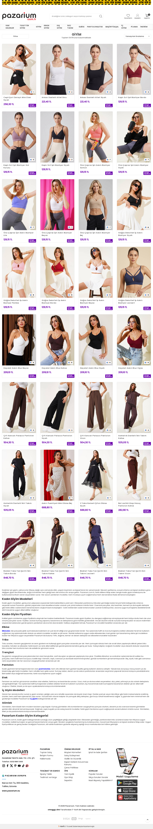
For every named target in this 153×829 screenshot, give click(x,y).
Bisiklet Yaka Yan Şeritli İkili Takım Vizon (131, 572)
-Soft (61, 826)
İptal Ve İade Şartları (98, 752)
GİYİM (38, 26)
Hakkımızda (45, 759)
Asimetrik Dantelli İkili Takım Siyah (17, 504)
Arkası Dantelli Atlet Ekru (54, 97)
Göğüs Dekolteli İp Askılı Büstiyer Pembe (15, 301)
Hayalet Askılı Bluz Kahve (54, 368)
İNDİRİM (143, 26)
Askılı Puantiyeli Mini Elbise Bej (57, 503)
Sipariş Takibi (46, 774)
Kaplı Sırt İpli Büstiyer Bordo (132, 97)
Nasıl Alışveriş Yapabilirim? (101, 780)
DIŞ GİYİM (59, 26)
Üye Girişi (68, 777)
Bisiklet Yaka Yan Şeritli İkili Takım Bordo (17, 572)
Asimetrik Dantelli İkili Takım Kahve (132, 436)
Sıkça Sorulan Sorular (98, 777)
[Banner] (76, 2)
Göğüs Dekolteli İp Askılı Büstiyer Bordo (54, 301)
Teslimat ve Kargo (48, 777)
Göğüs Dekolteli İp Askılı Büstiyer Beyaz (92, 301)
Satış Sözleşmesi (72, 755)
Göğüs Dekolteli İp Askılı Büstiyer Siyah (130, 234)
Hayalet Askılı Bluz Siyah (92, 368)
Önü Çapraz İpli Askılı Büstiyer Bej (95, 234)
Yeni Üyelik (69, 774)
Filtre (15, 36)
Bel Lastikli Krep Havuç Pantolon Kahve (129, 504)
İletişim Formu (46, 755)
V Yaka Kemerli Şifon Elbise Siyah (93, 504)
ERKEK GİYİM (46, 26)
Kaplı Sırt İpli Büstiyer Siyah (55, 165)
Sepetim (68, 780)
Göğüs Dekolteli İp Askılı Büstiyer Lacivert (130, 301)
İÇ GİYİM (123, 26)
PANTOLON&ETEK (95, 26)
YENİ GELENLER (10, 26)
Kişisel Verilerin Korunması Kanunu (76, 763)
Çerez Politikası (71, 767)
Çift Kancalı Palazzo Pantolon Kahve (18, 436)
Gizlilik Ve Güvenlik (72, 759)
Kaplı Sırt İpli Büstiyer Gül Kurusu (16, 166)
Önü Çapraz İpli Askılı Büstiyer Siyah (133, 166)
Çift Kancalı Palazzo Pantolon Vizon (95, 436)
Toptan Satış (46, 752)
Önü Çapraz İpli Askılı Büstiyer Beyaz (57, 234)
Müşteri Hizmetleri (72, 752)
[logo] (19, 16)
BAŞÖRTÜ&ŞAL (112, 26)
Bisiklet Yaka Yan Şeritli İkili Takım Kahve (55, 572)
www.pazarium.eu (11, 790)
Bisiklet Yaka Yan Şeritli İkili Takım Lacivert (93, 572)
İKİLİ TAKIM (70, 26)
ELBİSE (81, 26)
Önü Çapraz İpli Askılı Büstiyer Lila (18, 234)
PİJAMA (134, 26)
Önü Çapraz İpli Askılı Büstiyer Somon (95, 166)
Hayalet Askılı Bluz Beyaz (16, 368)
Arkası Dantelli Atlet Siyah (93, 97)
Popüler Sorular (96, 774)
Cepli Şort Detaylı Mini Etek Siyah (17, 98)
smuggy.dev (54, 809)
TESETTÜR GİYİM (24, 26)
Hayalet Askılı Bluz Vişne (130, 368)
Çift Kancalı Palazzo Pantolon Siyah (57, 436)
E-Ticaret (68, 826)
